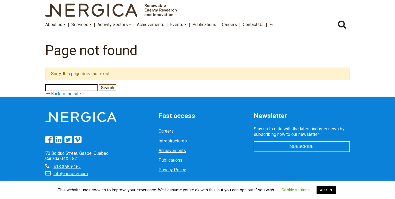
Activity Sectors (114, 24)
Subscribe (301, 146)
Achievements (150, 24)
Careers (229, 24)
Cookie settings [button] (295, 189)
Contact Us (253, 24)
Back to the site (63, 93)
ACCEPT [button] (326, 190)
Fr (271, 24)
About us (55, 24)
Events (178, 24)
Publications (204, 24)
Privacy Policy (172, 169)
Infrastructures (173, 141)
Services (81, 24)
